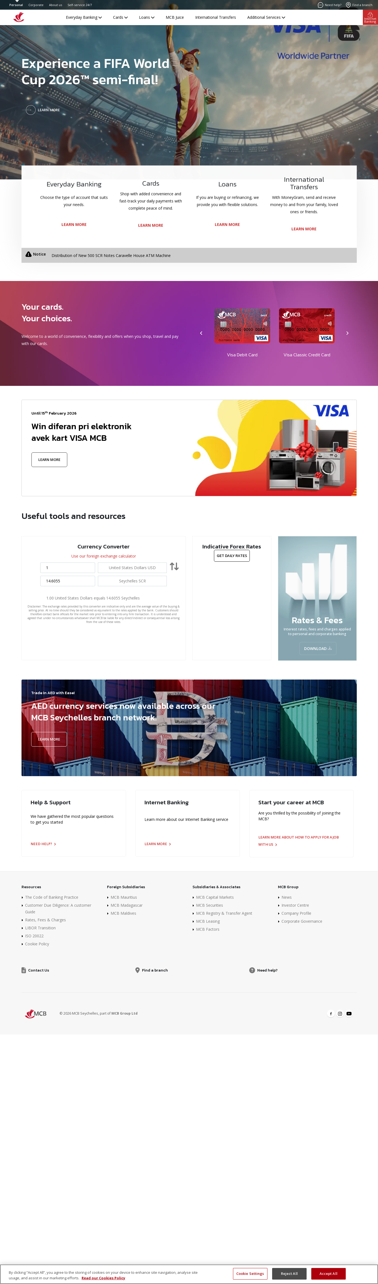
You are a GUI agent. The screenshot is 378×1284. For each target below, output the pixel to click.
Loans (146, 17)
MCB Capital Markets (215, 897)
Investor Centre (295, 905)
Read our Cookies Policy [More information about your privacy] (103, 1277)
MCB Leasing (208, 921)
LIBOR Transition (40, 927)
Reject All (289, 1273)
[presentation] (202, 333)
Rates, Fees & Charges (45, 919)
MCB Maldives (123, 913)
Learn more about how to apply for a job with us (298, 841)
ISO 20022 (34, 935)
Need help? (43, 844)
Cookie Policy (37, 943)
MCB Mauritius (124, 897)
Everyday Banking (84, 17)
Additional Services (266, 17)
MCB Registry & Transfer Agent (224, 913)
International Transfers (215, 17)
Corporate (36, 5)
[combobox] (132, 567)
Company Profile (296, 913)
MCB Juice (175, 17)
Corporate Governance (302, 921)
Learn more (157, 844)
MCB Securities (209, 905)
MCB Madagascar (127, 905)
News (287, 897)
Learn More (49, 459)
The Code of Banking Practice (51, 897)
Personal (16, 5)
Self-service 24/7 (80, 5)
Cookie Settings (250, 1273)
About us (55, 5)
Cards (120, 17)
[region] (189, 1274)
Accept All (328, 1273)
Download (318, 648)
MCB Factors (207, 929)
